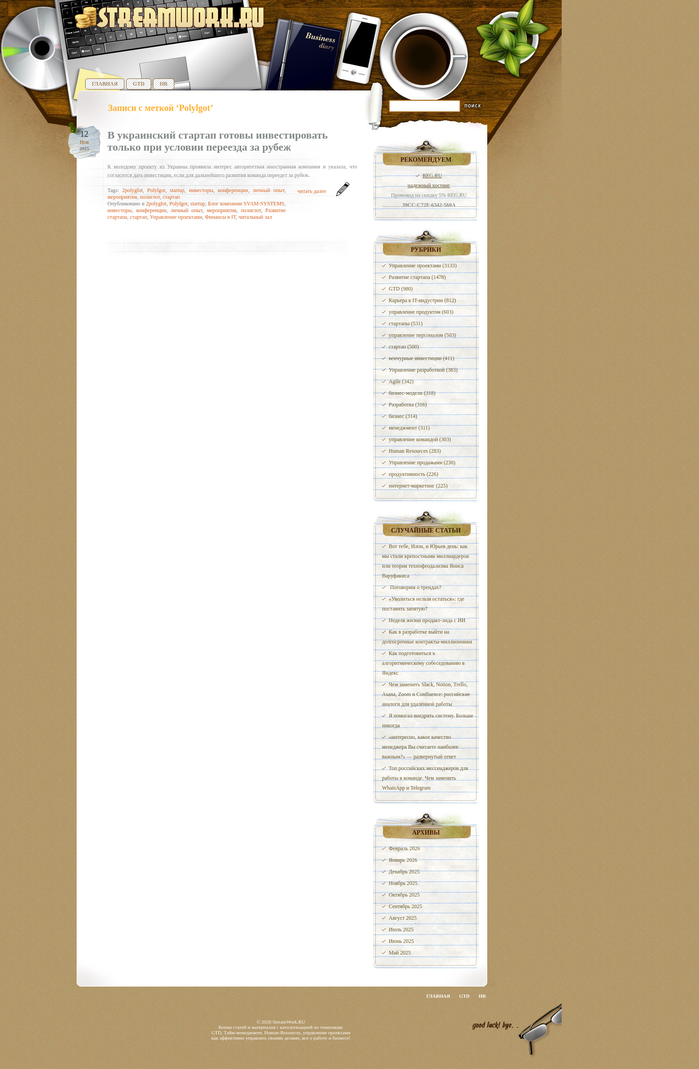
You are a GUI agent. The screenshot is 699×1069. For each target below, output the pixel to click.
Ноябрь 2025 (403, 883)
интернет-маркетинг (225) (418, 486)
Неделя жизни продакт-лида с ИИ (427, 620)
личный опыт (268, 190)
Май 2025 (400, 953)
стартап (171, 197)
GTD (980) (401, 289)
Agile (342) (401, 381)
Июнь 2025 (401, 941)
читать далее (311, 191)
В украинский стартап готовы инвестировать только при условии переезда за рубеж (217, 141)
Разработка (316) (408, 404)
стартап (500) (404, 347)
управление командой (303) (420, 439)
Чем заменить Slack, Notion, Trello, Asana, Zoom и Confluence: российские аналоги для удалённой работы (426, 694)
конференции (233, 190)
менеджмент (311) (409, 428)
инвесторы (201, 190)
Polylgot (156, 190)
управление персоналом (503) (422, 335)
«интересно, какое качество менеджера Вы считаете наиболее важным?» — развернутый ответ (420, 747)
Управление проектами (176, 217)
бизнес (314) (403, 416)
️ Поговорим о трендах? (415, 587)
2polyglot (132, 190)
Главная (105, 84)
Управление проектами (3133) (422, 265)
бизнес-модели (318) (412, 393)
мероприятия (122, 197)
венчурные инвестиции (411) (421, 358)
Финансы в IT (220, 217)
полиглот (150, 197)
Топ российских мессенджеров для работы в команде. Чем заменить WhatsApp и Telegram (425, 778)
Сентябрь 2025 (405, 906)
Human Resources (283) (415, 451)
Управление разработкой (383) (423, 370)
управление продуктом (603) (421, 312)
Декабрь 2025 (404, 871)
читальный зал (255, 217)
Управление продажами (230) (422, 462)
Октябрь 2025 (404, 895)
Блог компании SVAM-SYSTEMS (246, 204)
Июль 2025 (401, 929)
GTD (138, 84)
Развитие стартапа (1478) (417, 277)
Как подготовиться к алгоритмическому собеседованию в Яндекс (423, 663)
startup (177, 190)
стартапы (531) (406, 323)
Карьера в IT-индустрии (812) (422, 300)
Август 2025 (403, 918)
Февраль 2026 (404, 848)
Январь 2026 (403, 860)
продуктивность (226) (413, 474)
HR (164, 84)
